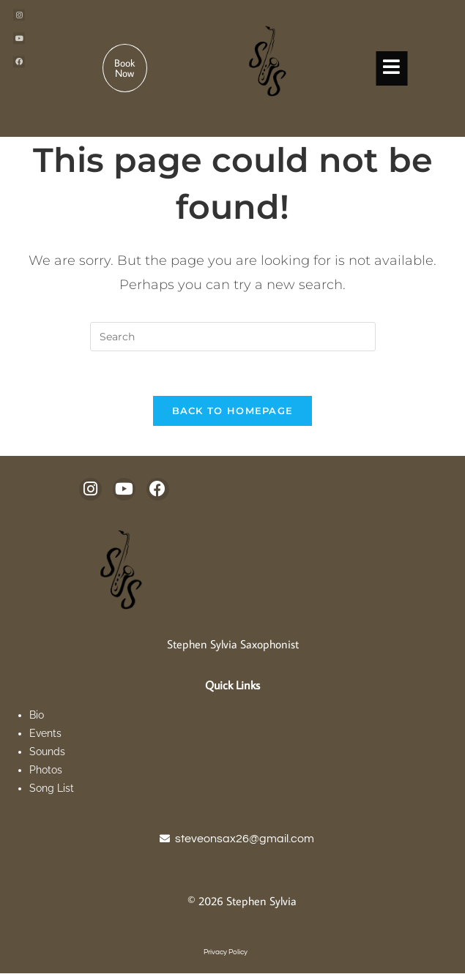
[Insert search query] (233, 336)
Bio (38, 715)
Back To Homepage (233, 410)
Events (45, 733)
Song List (53, 789)
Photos (45, 770)
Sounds (47, 751)
